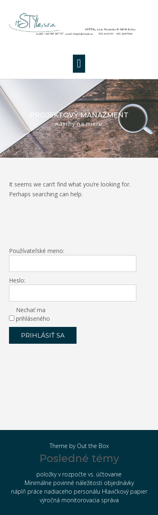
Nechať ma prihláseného (33, 314)
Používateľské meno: (36, 251)
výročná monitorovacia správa (79, 500)
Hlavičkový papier (124, 491)
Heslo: (17, 280)
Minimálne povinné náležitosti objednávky (79, 483)
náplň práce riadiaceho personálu (55, 491)
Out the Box (93, 446)
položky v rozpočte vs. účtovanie (79, 474)
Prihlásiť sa (43, 335)
